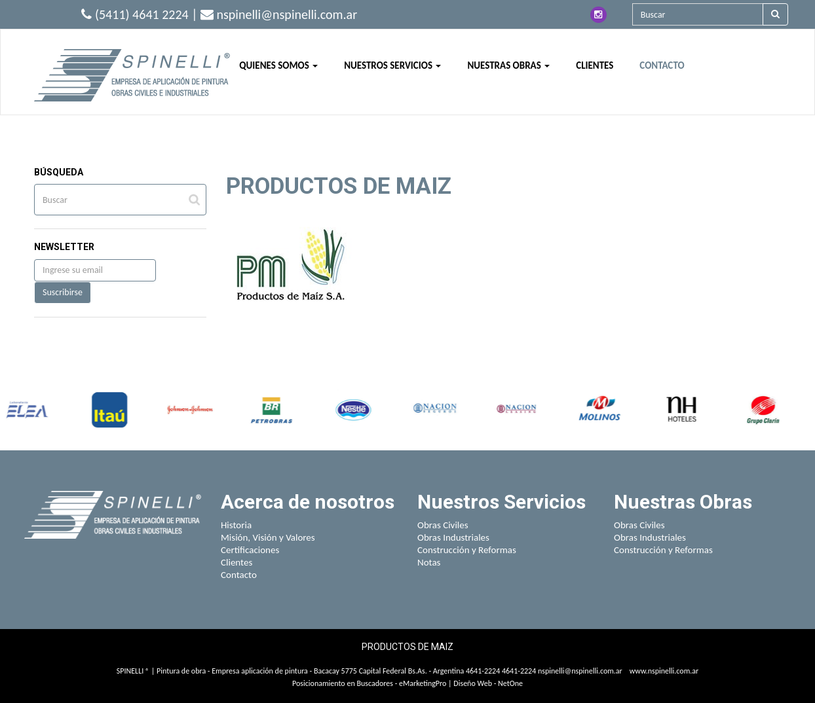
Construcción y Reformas (466, 550)
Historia (236, 525)
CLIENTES (594, 65)
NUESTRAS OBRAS (508, 65)
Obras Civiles (442, 525)
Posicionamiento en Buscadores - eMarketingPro (369, 683)
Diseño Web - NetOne (488, 683)
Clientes (236, 562)
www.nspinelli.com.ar (664, 671)
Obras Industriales (453, 537)
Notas (429, 562)
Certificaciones (250, 550)
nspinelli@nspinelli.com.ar (580, 671)
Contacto (239, 575)
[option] (36, 409)
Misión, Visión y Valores (268, 537)
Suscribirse (63, 292)
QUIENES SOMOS (278, 65)
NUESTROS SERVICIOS (392, 65)
